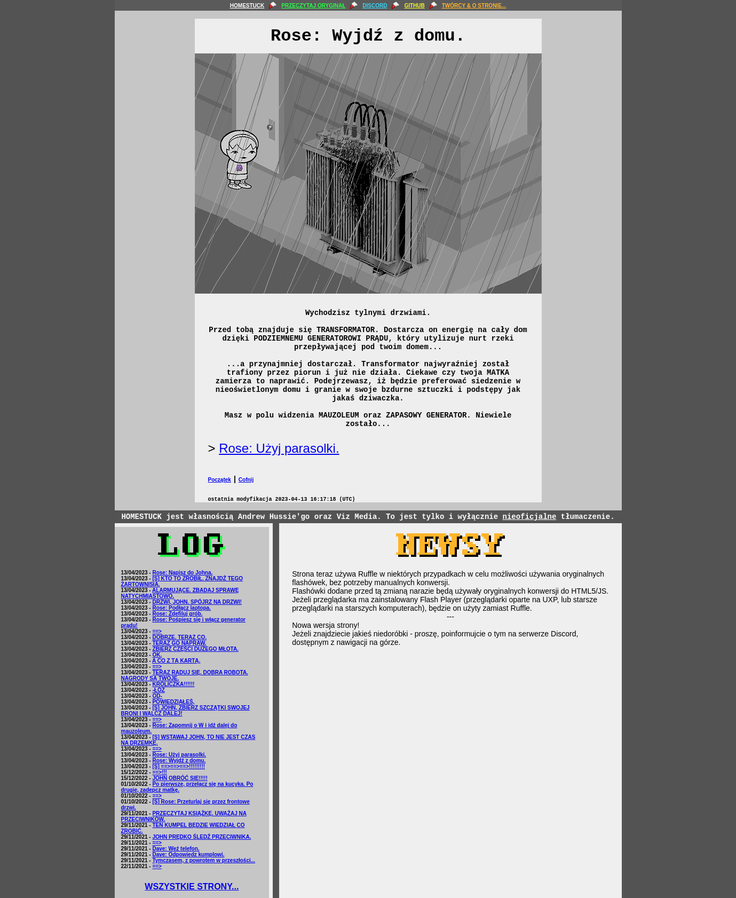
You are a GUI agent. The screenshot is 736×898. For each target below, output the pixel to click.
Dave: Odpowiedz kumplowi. (188, 854)
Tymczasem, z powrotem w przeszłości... (203, 860)
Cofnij (246, 480)
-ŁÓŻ (158, 690)
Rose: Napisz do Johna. (182, 573)
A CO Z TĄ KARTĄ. (176, 661)
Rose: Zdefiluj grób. (177, 614)
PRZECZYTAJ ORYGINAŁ (313, 6)
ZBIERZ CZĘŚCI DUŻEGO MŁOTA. (195, 649)
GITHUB (414, 6)
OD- (157, 696)
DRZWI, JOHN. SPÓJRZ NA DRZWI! (196, 602)
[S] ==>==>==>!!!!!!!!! (178, 766)
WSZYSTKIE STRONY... (192, 886)
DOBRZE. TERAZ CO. (179, 637)
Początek (219, 480)
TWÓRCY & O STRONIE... (474, 6)
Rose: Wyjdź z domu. (178, 760)
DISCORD (374, 6)
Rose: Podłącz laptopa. (181, 608)
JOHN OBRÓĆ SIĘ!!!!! (179, 778)
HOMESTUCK (247, 6)
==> (157, 631)
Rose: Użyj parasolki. (279, 448)
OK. (157, 655)
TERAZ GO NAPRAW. (179, 643)
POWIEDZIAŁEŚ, (173, 702)
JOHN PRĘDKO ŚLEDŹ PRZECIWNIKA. (201, 837)
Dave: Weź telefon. (175, 849)
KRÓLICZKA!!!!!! (173, 684)
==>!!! (159, 772)
